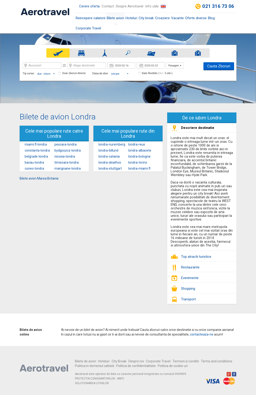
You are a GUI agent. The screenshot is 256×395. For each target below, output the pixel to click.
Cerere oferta (89, 6)
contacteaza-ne (201, 334)
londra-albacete (139, 150)
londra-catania (109, 156)
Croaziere (162, 18)
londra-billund (108, 150)
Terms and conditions (216, 361)
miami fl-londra (36, 144)
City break (146, 18)
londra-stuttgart (110, 168)
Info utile (152, 6)
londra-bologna (139, 156)
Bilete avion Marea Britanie (39, 178)
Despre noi (136, 361)
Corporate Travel (88, 28)
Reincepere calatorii (90, 18)
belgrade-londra (36, 156)
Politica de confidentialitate (136, 366)
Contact (108, 6)
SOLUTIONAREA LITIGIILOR (92, 383)
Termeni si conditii (186, 361)
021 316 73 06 (218, 6)
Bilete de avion (85, 361)
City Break (119, 361)
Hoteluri (131, 18)
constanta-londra (37, 150)
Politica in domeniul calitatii (94, 366)
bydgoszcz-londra (67, 150)
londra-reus (136, 144)
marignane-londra (67, 168)
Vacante (177, 18)
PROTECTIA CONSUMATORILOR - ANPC (99, 378)
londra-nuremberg (111, 144)
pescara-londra (65, 144)
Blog (211, 18)
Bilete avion (115, 19)
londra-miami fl (139, 168)
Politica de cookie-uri (173, 366)
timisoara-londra (66, 162)
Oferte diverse (196, 18)
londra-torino (137, 162)
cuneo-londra (34, 168)
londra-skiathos (109, 162)
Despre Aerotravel (129, 6)
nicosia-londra (64, 156)
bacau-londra (34, 162)
